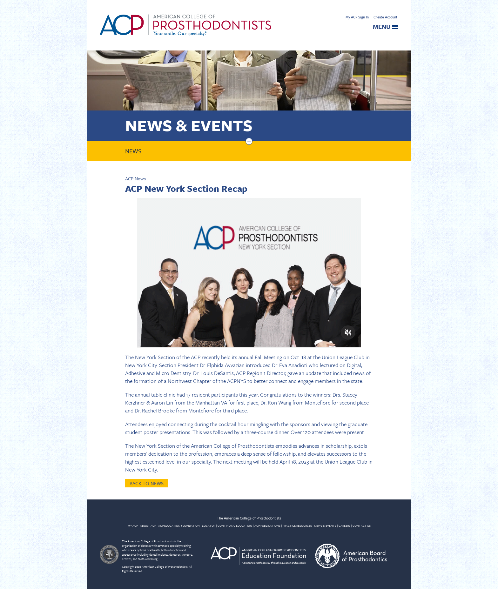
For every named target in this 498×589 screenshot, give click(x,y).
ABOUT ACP (148, 525)
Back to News (147, 483)
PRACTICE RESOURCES (297, 525)
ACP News (135, 178)
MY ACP (133, 525)
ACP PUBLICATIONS (267, 525)
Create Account (385, 17)
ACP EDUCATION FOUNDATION (179, 525)
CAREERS (344, 525)
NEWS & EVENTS (325, 525)
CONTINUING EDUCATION (235, 525)
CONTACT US (362, 525)
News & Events (188, 125)
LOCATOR (208, 525)
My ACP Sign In (357, 17)
